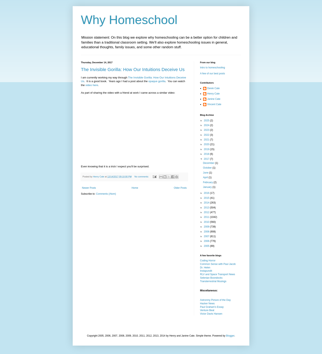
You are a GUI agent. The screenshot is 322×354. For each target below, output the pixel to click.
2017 (207, 158)
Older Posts (180, 187)
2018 (207, 154)
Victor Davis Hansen (211, 313)
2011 (207, 217)
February (208, 182)
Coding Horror (207, 260)
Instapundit (206, 270)
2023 (207, 130)
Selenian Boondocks (211, 277)
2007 (207, 236)
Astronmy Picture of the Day (215, 300)
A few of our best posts (212, 73)
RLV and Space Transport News (217, 274)
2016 (207, 193)
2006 (207, 241)
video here (91, 85)
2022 (207, 134)
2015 (207, 198)
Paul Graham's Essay (212, 307)
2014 (207, 202)
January (207, 187)
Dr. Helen (205, 267)
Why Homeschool (129, 20)
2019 (207, 149)
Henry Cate (213, 93)
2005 (207, 246)
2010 (207, 222)
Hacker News (207, 303)
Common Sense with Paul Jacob (218, 264)
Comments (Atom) (106, 193)
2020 (207, 144)
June (206, 172)
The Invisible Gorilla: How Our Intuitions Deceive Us (133, 69)
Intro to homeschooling (212, 67)
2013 (207, 207)
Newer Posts (89, 187)
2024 (207, 125)
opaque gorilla (156, 81)
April (205, 177)
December (209, 163)
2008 (207, 231)
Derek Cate (213, 88)
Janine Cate (213, 99)
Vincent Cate (214, 104)
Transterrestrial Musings (213, 281)
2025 (207, 120)
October (207, 167)
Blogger (230, 335)
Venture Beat (207, 310)
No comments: (142, 176)
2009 (207, 226)
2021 (207, 139)
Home (135, 187)
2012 (207, 212)
